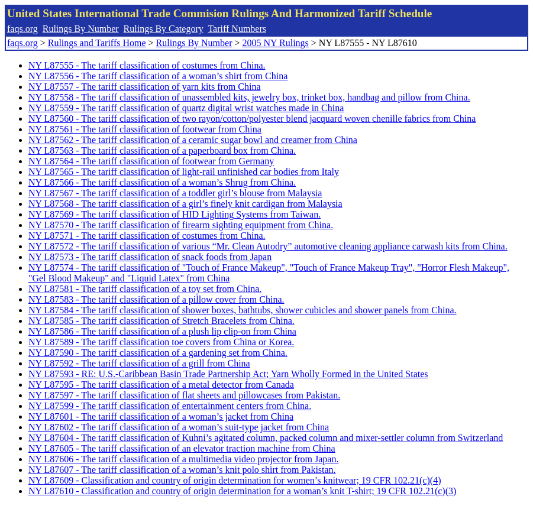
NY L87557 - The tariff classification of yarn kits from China (144, 87)
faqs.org (22, 29)
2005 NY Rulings (276, 43)
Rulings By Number (81, 29)
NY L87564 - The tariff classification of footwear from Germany (151, 161)
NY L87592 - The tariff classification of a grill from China (139, 363)
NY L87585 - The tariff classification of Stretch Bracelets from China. (161, 321)
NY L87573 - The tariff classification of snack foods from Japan (150, 257)
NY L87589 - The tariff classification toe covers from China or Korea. (161, 342)
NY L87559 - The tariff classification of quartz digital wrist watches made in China (186, 108)
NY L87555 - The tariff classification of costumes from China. (147, 65)
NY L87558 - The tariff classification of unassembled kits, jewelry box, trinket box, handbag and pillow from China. (249, 97)
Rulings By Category (163, 29)
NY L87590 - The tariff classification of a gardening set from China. (158, 353)
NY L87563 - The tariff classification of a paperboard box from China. (162, 150)
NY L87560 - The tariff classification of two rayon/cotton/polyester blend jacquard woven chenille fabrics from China (252, 118)
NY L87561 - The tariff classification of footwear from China (144, 129)
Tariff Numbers (237, 29)
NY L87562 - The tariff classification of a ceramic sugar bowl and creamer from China (192, 140)
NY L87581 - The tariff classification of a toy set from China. (144, 289)
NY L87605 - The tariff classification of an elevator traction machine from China (181, 448)
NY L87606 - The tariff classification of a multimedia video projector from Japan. (183, 459)
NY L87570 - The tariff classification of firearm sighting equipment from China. (180, 225)
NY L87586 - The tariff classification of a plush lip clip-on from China (162, 331)
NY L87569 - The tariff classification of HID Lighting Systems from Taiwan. (174, 214)
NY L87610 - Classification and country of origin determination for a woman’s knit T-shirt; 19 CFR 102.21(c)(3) (242, 491)
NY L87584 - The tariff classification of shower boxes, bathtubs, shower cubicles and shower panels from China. (242, 310)
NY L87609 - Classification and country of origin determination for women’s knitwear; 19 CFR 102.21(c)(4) (234, 480)
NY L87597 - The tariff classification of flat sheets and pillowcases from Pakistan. (184, 395)
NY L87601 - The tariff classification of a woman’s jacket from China (160, 416)
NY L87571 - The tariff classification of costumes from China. (147, 236)
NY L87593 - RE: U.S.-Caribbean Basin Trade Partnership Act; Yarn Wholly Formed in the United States (228, 374)
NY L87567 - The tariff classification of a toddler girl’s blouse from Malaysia (175, 193)
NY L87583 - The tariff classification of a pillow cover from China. (156, 299)
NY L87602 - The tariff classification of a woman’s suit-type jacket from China (178, 427)
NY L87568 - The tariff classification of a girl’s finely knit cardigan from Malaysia (185, 204)
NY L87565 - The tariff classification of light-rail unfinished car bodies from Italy (183, 172)
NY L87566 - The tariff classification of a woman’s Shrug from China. (162, 182)
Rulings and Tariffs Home (97, 43)
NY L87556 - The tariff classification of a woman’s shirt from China (158, 76)
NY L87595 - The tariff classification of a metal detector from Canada (161, 385)
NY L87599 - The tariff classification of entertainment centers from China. (169, 406)
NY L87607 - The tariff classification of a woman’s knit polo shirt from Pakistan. (182, 470)
